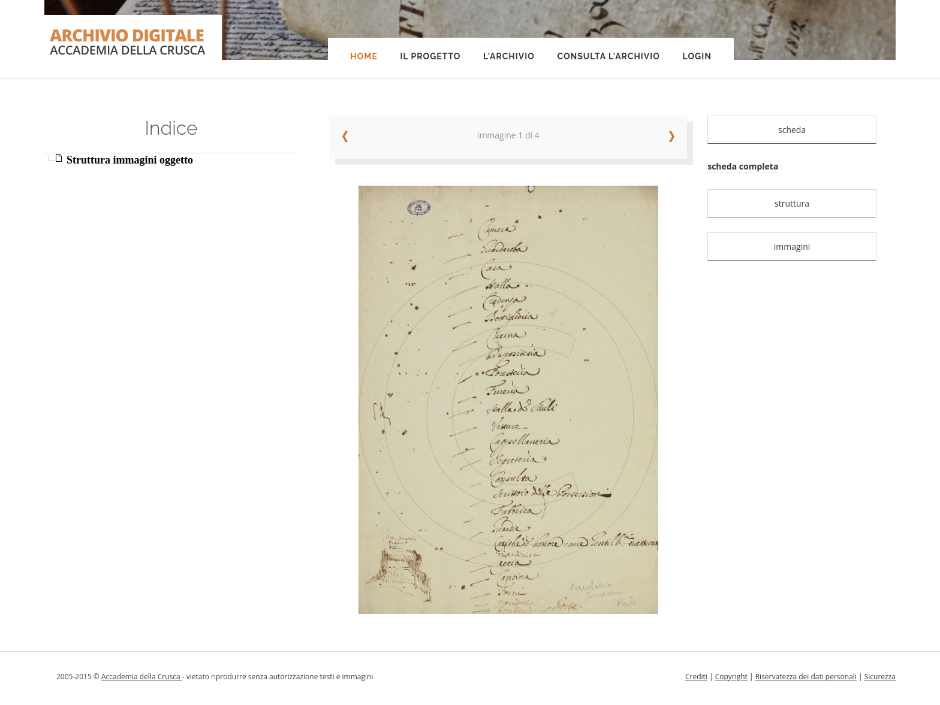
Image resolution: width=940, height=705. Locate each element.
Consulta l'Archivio (608, 56)
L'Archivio (509, 56)
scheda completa (742, 166)
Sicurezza (880, 676)
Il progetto (430, 56)
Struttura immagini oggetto (130, 160)
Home (364, 56)
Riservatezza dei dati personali (806, 676)
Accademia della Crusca (141, 676)
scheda (792, 129)
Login (697, 56)
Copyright (731, 676)
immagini (792, 246)
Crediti (696, 676)
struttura (792, 203)
